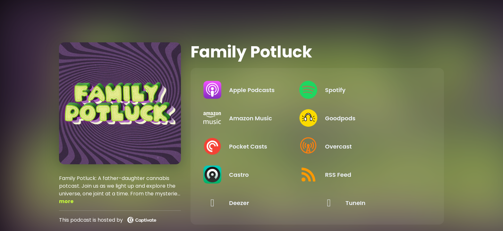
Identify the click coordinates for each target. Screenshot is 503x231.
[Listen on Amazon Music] (256, 118)
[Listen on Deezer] (256, 202)
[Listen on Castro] (256, 174)
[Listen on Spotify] (373, 89)
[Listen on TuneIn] (373, 202)
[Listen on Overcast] (373, 146)
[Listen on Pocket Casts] (256, 146)
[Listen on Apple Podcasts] (256, 89)
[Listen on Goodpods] (373, 118)
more (66, 201)
